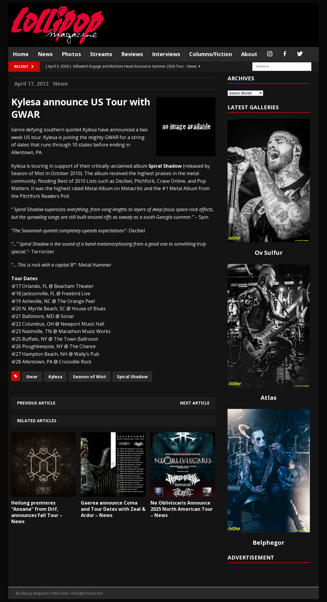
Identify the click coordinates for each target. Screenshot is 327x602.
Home (21, 54)
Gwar (32, 376)
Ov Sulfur (269, 253)
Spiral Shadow (132, 376)
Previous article (36, 403)
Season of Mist (89, 376)
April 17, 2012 (31, 83)
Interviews (166, 54)
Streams (101, 54)
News (45, 54)
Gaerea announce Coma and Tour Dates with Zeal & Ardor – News (113, 509)
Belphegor (269, 542)
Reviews (132, 54)
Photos (71, 54)
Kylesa (55, 376)
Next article (195, 403)
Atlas (269, 398)
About (249, 54)
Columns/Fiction (210, 54)
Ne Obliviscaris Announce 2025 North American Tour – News (182, 509)
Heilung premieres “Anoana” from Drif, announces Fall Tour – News (36, 512)
